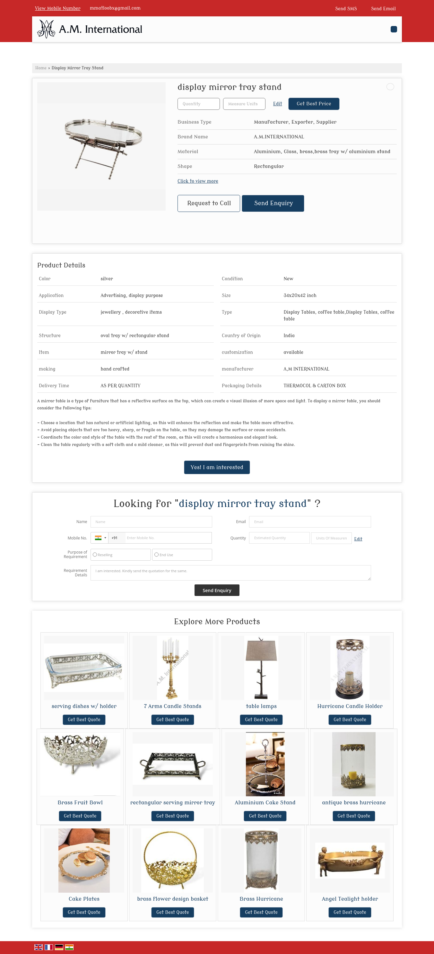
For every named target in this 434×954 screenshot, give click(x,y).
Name (81, 521)
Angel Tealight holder (350, 899)
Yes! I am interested (217, 467)
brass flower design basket (172, 899)
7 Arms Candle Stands (173, 706)
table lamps (261, 706)
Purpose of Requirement (75, 554)
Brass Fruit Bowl (80, 803)
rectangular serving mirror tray (172, 803)
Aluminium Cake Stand (265, 803)
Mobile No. (77, 538)
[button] (58, 8)
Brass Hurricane (261, 899)
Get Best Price (314, 104)
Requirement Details (75, 572)
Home (41, 68)
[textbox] (244, 104)
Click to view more (198, 181)
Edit (277, 103)
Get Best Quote (84, 719)
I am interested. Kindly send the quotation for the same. (231, 573)
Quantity (238, 538)
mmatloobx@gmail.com (115, 8)
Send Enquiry (273, 203)
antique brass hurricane (354, 803)
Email (241, 521)
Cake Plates (84, 899)
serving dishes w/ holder (84, 706)
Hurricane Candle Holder (349, 706)
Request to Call (209, 203)
